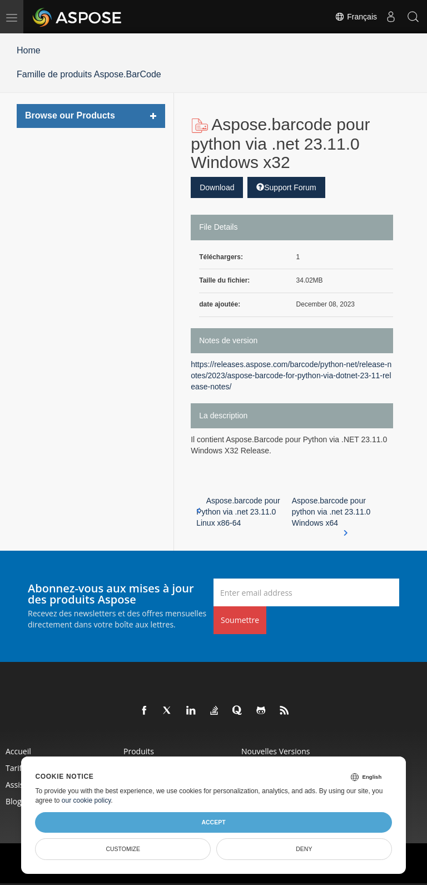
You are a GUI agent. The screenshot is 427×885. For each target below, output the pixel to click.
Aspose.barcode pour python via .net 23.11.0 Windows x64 (331, 512)
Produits (138, 751)
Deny (304, 849)
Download (217, 187)
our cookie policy (86, 800)
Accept (213, 822)
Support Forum (286, 187)
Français (356, 17)
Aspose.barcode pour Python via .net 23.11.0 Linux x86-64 (238, 511)
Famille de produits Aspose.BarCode (89, 74)
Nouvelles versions (275, 751)
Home (29, 50)
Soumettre (240, 620)
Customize (123, 849)
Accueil (18, 751)
